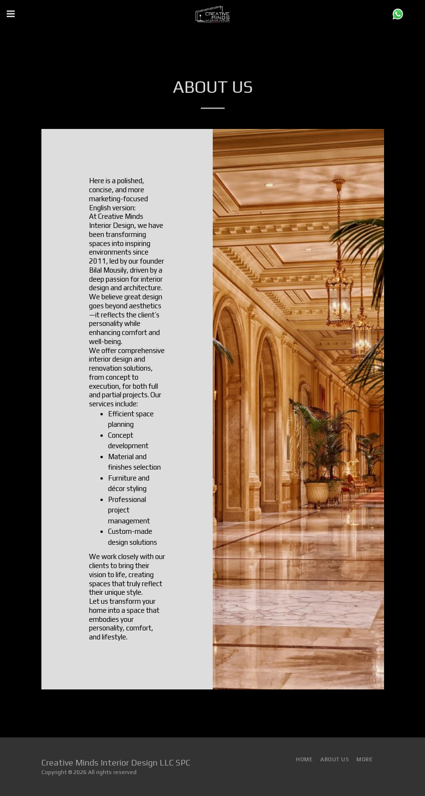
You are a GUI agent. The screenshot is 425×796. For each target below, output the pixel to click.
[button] (10, 13)
